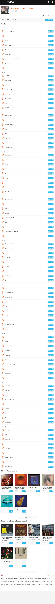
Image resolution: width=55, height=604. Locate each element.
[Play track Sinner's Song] (3, 63)
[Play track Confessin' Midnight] (3, 124)
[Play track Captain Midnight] (3, 462)
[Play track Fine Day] (3, 129)
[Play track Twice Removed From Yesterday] (3, 59)
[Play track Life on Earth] (3, 360)
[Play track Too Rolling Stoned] (3, 94)
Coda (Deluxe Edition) (20, 560)
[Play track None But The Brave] (3, 457)
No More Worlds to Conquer (19, 508)
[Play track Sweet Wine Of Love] (3, 204)
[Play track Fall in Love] (3, 408)
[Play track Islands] (3, 453)
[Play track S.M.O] (3, 182)
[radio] (11, 12)
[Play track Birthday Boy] (3, 271)
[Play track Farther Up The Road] (3, 218)
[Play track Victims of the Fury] (3, 297)
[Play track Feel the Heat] (3, 373)
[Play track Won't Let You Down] (3, 346)
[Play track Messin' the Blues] (3, 192)
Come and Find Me (33, 487)
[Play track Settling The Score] (3, 466)
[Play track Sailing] (3, 178)
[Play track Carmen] (3, 369)
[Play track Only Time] (3, 306)
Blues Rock (50, 16)
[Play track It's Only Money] (3, 120)
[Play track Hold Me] (3, 164)
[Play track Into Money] (3, 337)
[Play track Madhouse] (3, 320)
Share (21, 12)
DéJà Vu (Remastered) (20, 537)
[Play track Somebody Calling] (3, 199)
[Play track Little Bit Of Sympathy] (3, 108)
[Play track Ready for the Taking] (3, 324)
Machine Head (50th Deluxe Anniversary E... (47, 538)
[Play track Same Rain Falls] (3, 155)
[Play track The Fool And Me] (3, 89)
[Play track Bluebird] (3, 208)
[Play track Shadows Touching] (3, 418)
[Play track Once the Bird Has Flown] (3, 364)
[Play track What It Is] (3, 341)
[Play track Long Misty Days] (3, 160)
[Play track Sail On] (3, 280)
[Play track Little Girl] (3, 227)
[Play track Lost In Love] (3, 257)
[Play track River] (3, 434)
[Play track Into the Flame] (3, 311)
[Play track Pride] (3, 173)
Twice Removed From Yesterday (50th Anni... (7, 508)
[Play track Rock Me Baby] (3, 54)
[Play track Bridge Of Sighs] (3, 80)
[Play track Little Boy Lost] (3, 422)
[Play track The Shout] (3, 315)
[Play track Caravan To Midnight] (3, 248)
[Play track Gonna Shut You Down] (3, 386)
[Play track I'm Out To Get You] (3, 253)
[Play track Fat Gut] (3, 413)
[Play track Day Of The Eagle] (3, 76)
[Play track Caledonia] (3, 169)
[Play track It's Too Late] (3, 355)
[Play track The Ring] (3, 302)
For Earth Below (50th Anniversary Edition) (20, 488)
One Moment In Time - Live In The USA (7, 488)
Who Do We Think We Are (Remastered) (7, 560)
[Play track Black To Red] (3, 439)
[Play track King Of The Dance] (3, 276)
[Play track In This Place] (3, 85)
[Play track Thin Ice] (3, 395)
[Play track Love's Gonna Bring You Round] (3, 231)
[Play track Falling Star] (3, 213)
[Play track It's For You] (3, 266)
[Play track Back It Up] (3, 430)
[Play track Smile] (3, 222)
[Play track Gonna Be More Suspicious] (3, 143)
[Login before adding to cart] (49, 20)
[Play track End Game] (3, 378)
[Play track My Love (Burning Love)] (3, 244)
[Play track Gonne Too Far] (3, 390)
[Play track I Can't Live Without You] (3, 187)
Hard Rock (43, 16)
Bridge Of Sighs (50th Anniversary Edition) (47, 488)
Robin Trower (15, 10)
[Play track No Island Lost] (3, 350)
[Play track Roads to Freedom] (3, 292)
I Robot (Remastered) (34, 537)
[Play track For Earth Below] (3, 147)
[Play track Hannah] (3, 40)
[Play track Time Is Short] (3, 448)
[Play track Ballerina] (3, 68)
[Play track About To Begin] (3, 98)
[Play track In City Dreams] (3, 236)
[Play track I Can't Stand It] (3, 50)
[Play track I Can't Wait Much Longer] (3, 31)
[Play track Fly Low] (3, 329)
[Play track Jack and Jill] (3, 288)
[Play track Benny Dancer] (3, 444)
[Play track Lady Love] (3, 103)
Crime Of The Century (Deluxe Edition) (7, 538)
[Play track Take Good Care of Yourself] (3, 404)
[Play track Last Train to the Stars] (3, 399)
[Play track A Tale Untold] (3, 138)
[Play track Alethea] (3, 134)
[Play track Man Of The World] (3, 45)
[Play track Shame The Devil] (3, 115)
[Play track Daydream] (3, 36)
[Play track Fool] (3, 262)
